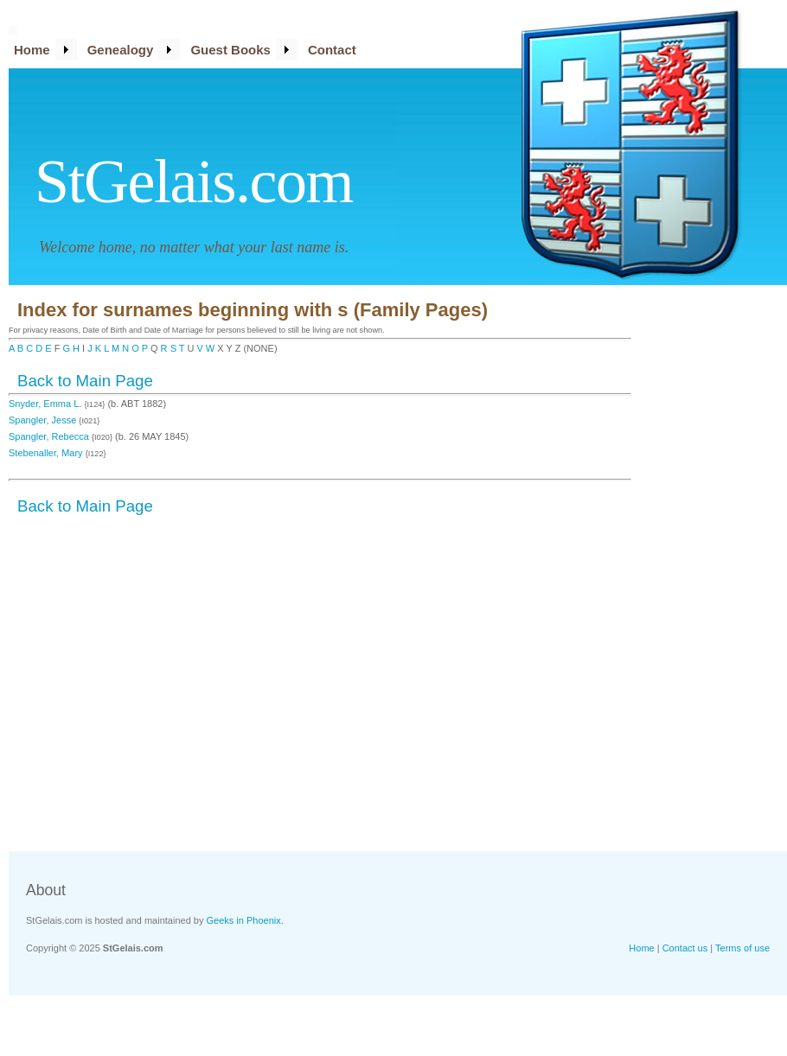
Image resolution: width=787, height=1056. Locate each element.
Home (32, 49)
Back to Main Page (85, 381)
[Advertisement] (718, 566)
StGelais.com (194, 181)
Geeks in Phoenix (244, 920)
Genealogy (120, 49)
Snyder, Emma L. (46, 403)
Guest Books (230, 49)
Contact (332, 49)
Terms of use (742, 948)
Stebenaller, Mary (47, 453)
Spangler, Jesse (44, 420)
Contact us (685, 948)
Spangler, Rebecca (50, 436)
